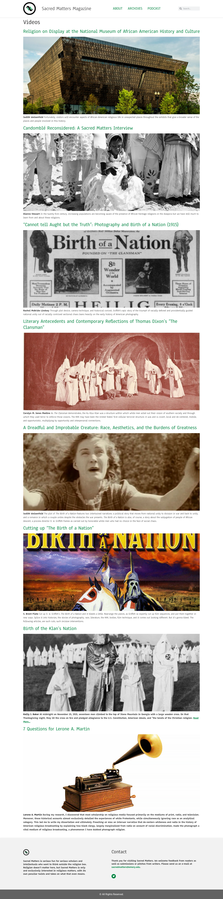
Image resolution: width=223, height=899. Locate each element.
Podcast (154, 8)
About (117, 8)
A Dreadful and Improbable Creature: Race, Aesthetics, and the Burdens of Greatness (110, 427)
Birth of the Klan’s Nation (50, 628)
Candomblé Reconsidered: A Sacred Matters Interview (78, 128)
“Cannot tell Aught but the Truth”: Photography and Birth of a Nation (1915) (101, 224)
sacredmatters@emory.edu (126, 867)
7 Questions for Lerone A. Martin (56, 729)
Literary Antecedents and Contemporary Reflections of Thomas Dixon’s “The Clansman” (100, 324)
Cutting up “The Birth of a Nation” (58, 528)
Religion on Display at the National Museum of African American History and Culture (111, 31)
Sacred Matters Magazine (66, 8)
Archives (135, 8)
